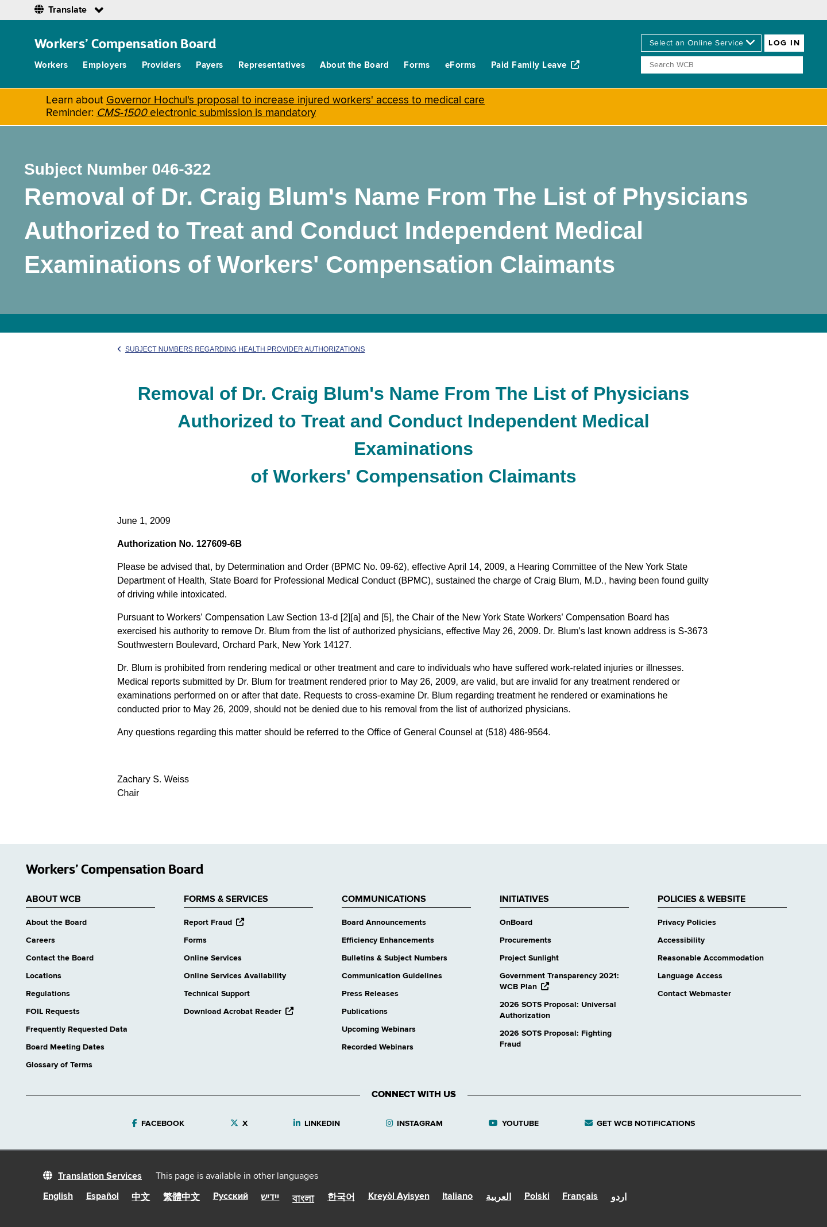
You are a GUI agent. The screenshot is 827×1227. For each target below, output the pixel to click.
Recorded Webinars (377, 1047)
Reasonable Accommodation (711, 958)
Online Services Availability (235, 976)
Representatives (271, 65)
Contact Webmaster (694, 994)
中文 (141, 1197)
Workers (51, 65)
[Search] (722, 65)
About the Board (354, 65)
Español (102, 1196)
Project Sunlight (529, 958)
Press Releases (370, 994)
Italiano (457, 1196)
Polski (537, 1196)
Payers (209, 65)
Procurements (525, 940)
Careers (40, 940)
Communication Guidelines (392, 976)
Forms (417, 65)
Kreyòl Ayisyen (399, 1196)
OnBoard (516, 923)
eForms (460, 65)
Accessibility (681, 940)
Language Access (690, 976)
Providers (161, 65)
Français (580, 1196)
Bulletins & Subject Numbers (394, 958)
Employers (104, 65)
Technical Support (217, 994)
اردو (619, 1197)
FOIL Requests (53, 1012)
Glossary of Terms (59, 1065)
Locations (43, 976)
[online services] (701, 43)
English (58, 1196)
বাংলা (303, 1199)
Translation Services (100, 1176)
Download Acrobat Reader (238, 1012)
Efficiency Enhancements (388, 940)
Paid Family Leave (535, 65)
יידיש (270, 1197)
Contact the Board (60, 958)
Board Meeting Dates (65, 1047)
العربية (498, 1197)
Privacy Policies (687, 923)
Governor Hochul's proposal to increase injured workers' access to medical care (295, 100)
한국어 (341, 1197)
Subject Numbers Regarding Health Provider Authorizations (241, 349)
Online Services (213, 958)
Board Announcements (384, 923)
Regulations (48, 994)
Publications (365, 1012)
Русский (230, 1196)
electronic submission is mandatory (206, 112)
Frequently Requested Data (76, 1029)
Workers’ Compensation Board (125, 43)
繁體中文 (181, 1197)
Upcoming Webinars (379, 1029)
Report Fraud (214, 923)
